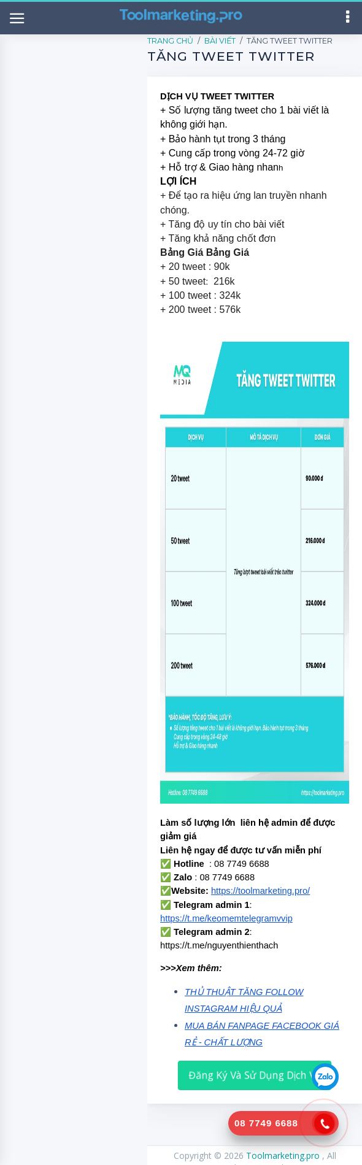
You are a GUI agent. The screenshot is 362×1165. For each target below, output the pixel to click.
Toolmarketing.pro (284, 1155)
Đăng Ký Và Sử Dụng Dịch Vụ (255, 1075)
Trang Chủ (170, 40)
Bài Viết (220, 40)
